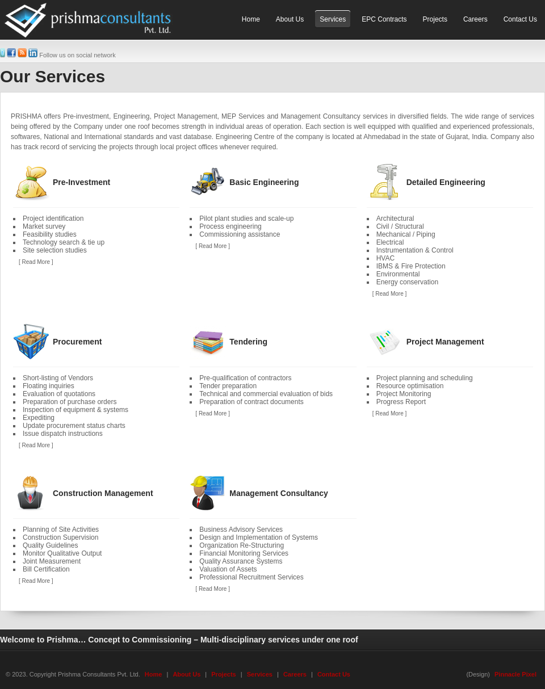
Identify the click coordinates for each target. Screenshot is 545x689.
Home (153, 674)
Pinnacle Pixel (515, 674)
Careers (295, 674)
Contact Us (333, 674)
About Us (186, 674)
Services (259, 674)
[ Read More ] (36, 262)
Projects (223, 674)
